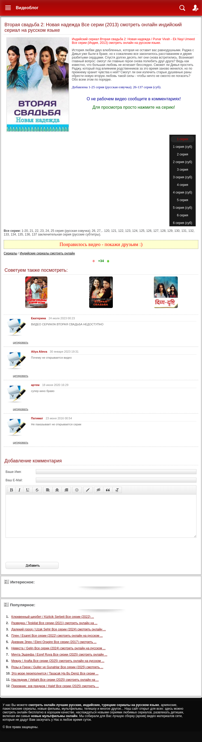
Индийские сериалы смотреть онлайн (47, 253)
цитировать (20, 342)
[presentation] (45, 557)
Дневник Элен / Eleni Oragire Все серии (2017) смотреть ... (54, 650)
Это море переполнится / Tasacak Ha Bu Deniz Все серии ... (54, 681)
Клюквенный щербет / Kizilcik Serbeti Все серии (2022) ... (52, 624)
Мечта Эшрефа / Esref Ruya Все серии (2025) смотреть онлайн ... (59, 662)
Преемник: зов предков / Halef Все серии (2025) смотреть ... (55, 694)
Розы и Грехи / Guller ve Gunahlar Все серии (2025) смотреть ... (57, 675)
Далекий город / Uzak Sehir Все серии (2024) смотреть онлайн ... (58, 637)
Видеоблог (27, 8)
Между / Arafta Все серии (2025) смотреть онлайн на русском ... (57, 669)
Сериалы (10, 253)
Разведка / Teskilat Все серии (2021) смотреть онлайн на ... (54, 631)
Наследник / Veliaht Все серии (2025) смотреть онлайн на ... (55, 687)
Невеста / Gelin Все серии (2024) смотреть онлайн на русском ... (58, 656)
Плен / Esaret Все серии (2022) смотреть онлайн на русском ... (57, 643)
